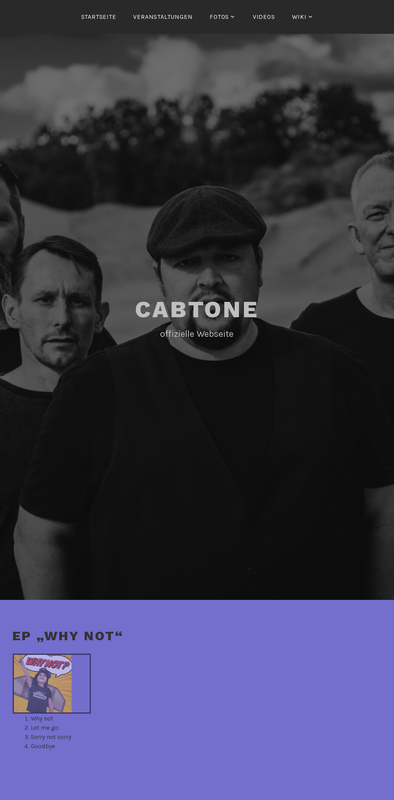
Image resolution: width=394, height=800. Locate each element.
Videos (264, 16)
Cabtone (197, 309)
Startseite (98, 16)
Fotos (219, 16)
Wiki (299, 16)
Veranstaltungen (162, 16)
